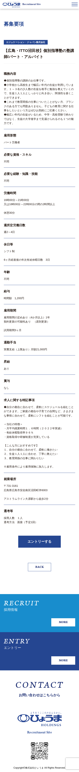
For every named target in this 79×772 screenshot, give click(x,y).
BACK (39, 567)
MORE (63, 622)
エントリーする (39, 541)
